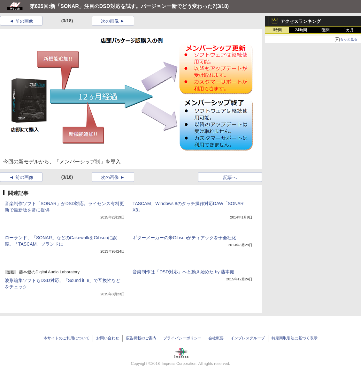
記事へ (230, 177)
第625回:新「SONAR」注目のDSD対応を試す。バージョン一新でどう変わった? (122, 6)
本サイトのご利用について (66, 338)
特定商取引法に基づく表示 (295, 338)
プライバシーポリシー (182, 338)
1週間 (325, 30)
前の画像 (24, 21)
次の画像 (110, 21)
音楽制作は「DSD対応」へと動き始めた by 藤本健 (183, 271)
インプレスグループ (247, 338)
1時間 (277, 30)
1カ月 (349, 30)
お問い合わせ (107, 338)
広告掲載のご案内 (141, 338)
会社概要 (216, 338)
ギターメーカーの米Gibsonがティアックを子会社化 (184, 237)
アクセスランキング (300, 21)
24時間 (301, 30)
